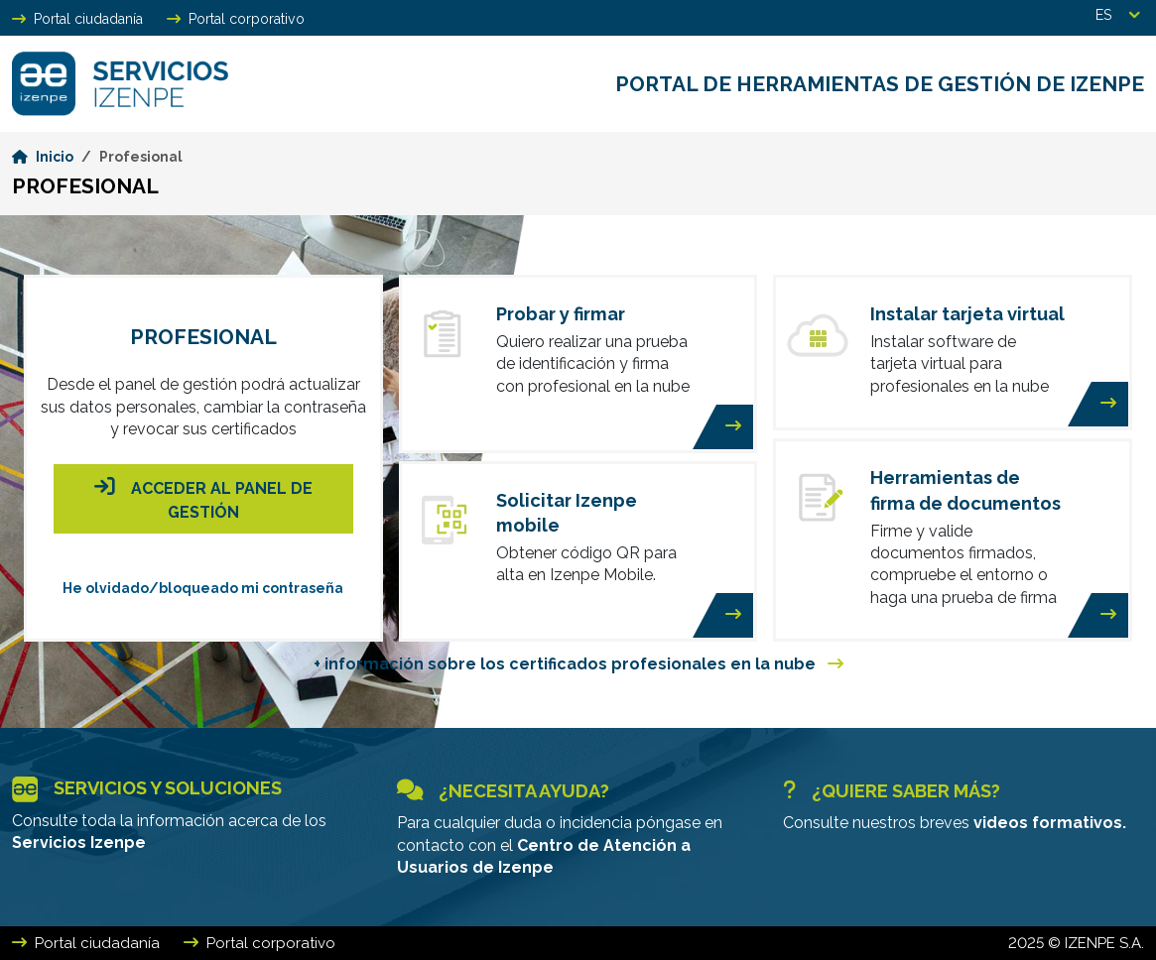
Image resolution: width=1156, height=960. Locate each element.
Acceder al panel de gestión (203, 497)
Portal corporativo (236, 19)
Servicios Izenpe (79, 842)
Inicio (42, 157)
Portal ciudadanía (77, 19)
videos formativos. (1049, 822)
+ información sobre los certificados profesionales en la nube (578, 664)
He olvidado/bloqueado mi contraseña (203, 588)
